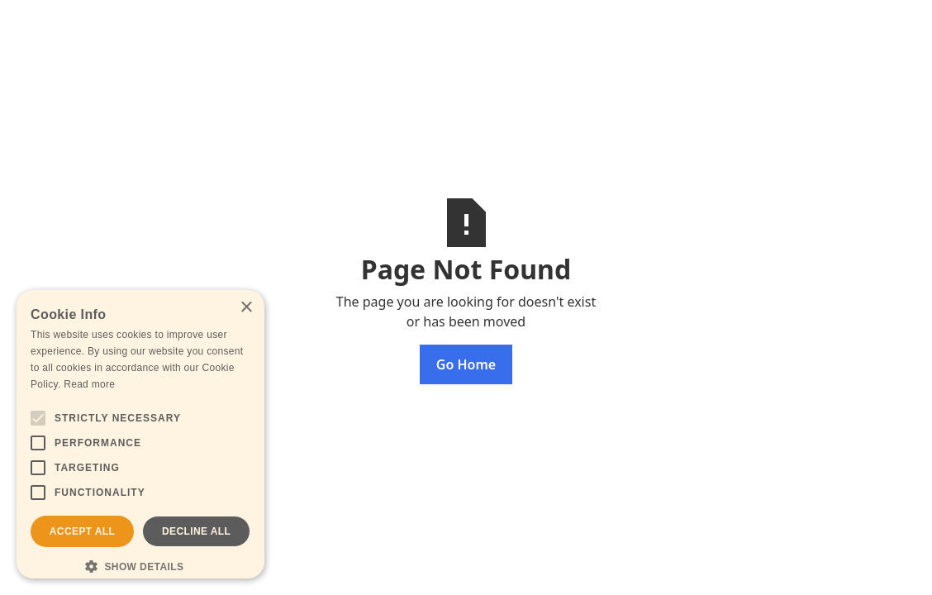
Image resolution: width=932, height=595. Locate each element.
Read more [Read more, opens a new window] (89, 384)
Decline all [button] (196, 531)
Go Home (466, 364)
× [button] (246, 308)
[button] (140, 566)
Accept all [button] (83, 531)
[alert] (140, 434)
